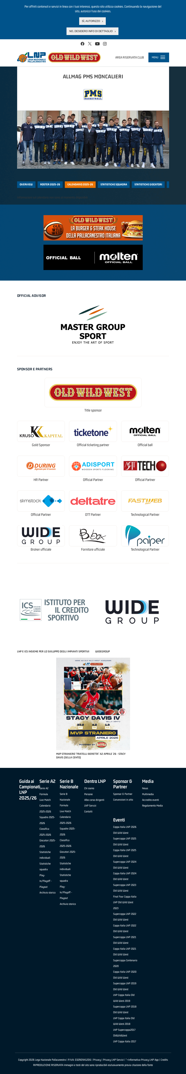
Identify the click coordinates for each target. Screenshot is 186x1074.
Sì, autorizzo (91, 21)
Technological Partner (145, 515)
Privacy (97, 1059)
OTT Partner (93, 515)
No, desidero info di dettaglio (91, 31)
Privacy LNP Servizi (113, 1059)
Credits (164, 1059)
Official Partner (93, 480)
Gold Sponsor (41, 445)
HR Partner (41, 480)
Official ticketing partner (93, 445)
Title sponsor (93, 410)
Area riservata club (129, 57)
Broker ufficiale (41, 549)
